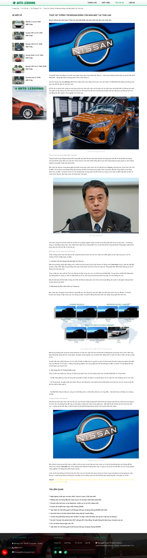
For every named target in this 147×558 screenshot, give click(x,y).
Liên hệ (87, 543)
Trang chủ (57, 543)
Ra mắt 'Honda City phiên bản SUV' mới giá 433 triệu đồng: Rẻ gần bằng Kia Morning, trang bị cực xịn (86, 520)
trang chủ (92, 3)
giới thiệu (106, 3)
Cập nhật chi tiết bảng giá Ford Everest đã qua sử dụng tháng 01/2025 (75, 527)
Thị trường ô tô (36, 8)
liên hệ (132, 3)
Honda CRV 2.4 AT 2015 (34, 33)
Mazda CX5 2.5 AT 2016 (34, 44)
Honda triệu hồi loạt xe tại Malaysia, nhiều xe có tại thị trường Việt (74, 503)
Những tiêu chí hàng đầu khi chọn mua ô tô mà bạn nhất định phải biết (75, 500)
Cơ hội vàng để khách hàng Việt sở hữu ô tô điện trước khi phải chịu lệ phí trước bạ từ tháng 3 (83, 517)
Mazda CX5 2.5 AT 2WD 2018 (36, 66)
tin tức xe (119, 3)
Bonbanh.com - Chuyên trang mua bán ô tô (119, 546)
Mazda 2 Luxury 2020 (33, 22)
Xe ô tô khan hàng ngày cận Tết (62, 523)
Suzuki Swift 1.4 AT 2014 (34, 55)
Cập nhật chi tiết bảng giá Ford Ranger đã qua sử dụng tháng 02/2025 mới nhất (78, 510)
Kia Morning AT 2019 (33, 77)
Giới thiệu (67, 543)
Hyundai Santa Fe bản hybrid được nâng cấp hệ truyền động (72, 513)
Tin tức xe (78, 543)
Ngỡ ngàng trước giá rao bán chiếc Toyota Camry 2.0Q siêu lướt (73, 496)
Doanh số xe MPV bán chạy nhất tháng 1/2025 (66, 506)
